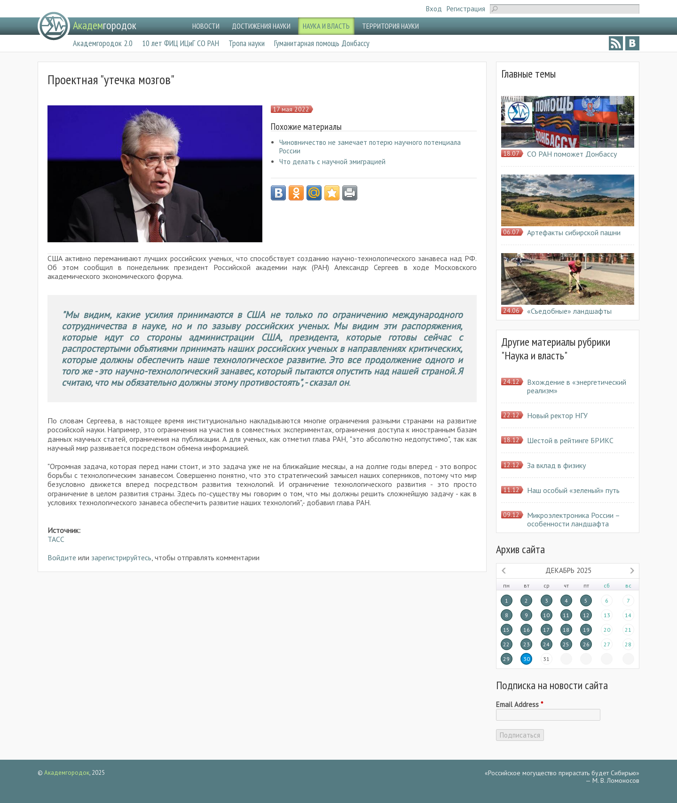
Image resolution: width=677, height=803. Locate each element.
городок (104, 25)
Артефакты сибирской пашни (574, 232)
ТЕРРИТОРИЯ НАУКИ (390, 26)
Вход (434, 8)
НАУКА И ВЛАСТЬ (326, 26)
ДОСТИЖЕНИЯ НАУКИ (261, 26)
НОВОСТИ (206, 26)
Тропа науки (246, 43)
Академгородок (66, 773)
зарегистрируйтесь (121, 557)
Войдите (61, 557)
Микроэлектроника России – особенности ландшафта (573, 519)
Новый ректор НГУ (557, 415)
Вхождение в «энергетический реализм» (576, 386)
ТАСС (55, 539)
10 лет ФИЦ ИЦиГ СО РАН (180, 43)
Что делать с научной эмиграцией (332, 161)
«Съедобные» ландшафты (569, 311)
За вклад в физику (556, 465)
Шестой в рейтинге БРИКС (570, 440)
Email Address (519, 704)
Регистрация (466, 8)
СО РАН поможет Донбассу (572, 154)
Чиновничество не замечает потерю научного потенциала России (370, 146)
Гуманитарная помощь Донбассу (322, 43)
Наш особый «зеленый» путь (573, 490)
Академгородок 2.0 (103, 43)
